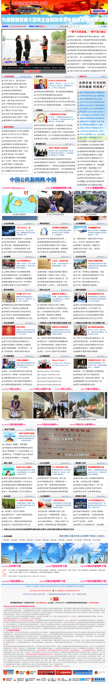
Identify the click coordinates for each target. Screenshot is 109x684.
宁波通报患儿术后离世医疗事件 (92, 115)
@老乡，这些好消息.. (60, 261)
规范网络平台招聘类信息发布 (15, 120)
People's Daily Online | (25, 576)
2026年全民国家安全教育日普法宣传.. (18, 338)
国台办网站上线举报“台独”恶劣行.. (89, 488)
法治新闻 (7, 257)
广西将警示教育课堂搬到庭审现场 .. (53, 338)
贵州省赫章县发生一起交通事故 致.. (18, 275)
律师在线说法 (45, 223)
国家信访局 (101, 570)
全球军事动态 (81, 356)
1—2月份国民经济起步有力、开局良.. (54, 312)
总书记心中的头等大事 (57, 81)
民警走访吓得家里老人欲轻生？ (91, 180)
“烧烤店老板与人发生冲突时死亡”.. (17, 285)
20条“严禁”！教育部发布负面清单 (52, 485)
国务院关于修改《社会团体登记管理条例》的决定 (55, 139)
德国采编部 (53, 540)
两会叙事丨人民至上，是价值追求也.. (54, 285)
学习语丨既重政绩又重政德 (86, 285)
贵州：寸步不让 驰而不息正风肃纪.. (53, 351)
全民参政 (43, 257)
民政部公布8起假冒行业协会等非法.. (18, 312)
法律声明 (42, 586)
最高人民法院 (34, 570)
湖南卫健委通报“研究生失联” (91, 99)
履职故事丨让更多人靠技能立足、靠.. (54, 278)
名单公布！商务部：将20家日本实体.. (18, 374)
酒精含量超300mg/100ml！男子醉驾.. (18, 282)
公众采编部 (35, 586)
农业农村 (7, 496)
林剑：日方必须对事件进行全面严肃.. (18, 371)
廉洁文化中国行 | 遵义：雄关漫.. (88, 249)
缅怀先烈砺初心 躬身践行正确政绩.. (18, 345)
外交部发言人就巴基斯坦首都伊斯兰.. (18, 381)
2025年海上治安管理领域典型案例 (17, 315)
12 (54, 65)
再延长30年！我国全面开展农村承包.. (18, 521)
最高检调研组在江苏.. (96, 294)
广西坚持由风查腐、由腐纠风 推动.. (53, 345)
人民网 (11, 572)
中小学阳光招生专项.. (60, 467)
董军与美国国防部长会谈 (85, 384)
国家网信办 (85, 570)
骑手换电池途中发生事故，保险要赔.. (54, 249)
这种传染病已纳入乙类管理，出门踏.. (90, 518)
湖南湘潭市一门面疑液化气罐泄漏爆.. (18, 278)
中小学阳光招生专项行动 (13, 104)
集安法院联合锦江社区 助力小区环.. (89, 318)
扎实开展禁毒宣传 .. (24, 261)
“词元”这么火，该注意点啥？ (15, 80)
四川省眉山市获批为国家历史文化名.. (90, 345)
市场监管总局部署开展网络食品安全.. (19, 448)
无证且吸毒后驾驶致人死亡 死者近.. (53, 245)
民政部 (74, 570)
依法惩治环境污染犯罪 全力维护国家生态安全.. (54, 129)
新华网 (15, 572)
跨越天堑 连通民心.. (60, 294)
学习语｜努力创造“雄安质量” (86, 278)
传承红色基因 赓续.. (96, 261)
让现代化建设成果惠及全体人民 (16, 168)
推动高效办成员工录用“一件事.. (16, 117)
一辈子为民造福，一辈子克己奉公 (87, 31)
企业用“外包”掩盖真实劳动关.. (16, 114)
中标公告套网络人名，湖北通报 (92, 134)
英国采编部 (45, 540)
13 (57, 65)
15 (63, 65)
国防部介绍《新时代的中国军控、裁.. (90, 378)
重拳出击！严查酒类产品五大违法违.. (19, 454)
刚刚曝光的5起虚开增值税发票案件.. (18, 305)
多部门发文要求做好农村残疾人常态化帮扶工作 (88, 54)
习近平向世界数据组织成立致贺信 (49, 95)
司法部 (79, 570)
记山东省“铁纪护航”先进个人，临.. (53, 518)
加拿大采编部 (97, 540)
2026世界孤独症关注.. (96, 500)
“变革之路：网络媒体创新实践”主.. (17, 245)
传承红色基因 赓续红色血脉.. (15, 94)
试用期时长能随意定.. (60, 228)
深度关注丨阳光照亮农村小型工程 (17, 525)
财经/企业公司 (45, 290)
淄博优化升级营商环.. (60, 327)
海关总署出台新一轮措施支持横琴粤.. (90, 478)
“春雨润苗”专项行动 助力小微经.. (52, 305)
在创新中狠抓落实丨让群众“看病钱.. (89, 511)
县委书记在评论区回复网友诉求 (92, 102)
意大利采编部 (78, 540)
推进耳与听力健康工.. (24, 467)
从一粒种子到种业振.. (24, 500)
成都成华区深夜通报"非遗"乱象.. (92, 121)
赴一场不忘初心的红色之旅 (14, 100)
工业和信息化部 (61, 570)
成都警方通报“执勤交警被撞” (86, 351)
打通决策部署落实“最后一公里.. (16, 151)
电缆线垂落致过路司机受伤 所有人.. (53, 242)
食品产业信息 (10, 429)
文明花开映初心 (59, 500)
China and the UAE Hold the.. (50, 371)
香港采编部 (13, 540)
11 (51, 65)
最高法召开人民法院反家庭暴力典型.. (90, 315)
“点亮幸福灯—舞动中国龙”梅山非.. (17, 351)
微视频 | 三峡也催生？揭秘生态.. (88, 245)
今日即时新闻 (9, 76)
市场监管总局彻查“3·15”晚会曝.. (16, 458)
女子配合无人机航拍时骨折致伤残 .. (53, 252)
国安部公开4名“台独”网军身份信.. (88, 491)
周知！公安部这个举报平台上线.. (92, 173)
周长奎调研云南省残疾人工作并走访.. (18, 481)
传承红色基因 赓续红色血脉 (90, 418)
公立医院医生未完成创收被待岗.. (93, 109)
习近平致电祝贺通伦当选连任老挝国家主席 (53, 98)
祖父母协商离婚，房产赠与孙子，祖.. (18, 348)
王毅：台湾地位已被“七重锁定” (87, 481)
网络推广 (103, 76)
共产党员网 (12, 570)
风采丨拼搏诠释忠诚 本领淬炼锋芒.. (54, 525)
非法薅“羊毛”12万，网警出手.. (16, 87)
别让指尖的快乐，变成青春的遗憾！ (18, 242)
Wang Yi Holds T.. (59, 360)
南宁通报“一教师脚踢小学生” (91, 137)
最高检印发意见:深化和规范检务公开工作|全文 (87, 47)
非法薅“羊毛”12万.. (24, 294)
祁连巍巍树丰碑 (94, 228)
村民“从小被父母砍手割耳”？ (90, 176)
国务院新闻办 (94, 570)
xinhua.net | (35, 576)
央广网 (25, 572)
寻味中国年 (20, 327)
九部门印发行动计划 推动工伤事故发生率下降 (87, 71)
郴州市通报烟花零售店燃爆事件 (92, 92)
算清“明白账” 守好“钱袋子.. (14, 154)
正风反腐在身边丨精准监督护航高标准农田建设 (88, 40)
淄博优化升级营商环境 (13, 90)
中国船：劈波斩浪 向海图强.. (50, 315)
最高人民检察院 (44, 570)
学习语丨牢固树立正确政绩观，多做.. (90, 272)
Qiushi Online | (13, 576)
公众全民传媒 (9, 223)
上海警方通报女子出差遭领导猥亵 (17, 272)
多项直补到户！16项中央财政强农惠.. (18, 515)
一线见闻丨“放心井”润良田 (14, 511)
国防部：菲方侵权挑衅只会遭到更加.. (90, 371)
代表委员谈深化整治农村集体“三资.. (53, 282)
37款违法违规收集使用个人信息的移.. (18, 239)
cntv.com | (43, 576)
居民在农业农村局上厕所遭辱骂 (92, 105)
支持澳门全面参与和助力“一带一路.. (89, 485)
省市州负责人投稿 (25, 76)
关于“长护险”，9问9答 (84, 521)
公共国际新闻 (45, 356)
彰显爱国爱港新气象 (96, 467)
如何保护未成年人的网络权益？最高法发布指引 (88, 61)
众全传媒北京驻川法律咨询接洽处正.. (18, 252)
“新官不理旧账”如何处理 (58, 148)
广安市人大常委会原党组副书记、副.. (90, 338)
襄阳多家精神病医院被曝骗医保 (92, 118)
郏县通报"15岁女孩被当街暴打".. (92, 112)
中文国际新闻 (9, 356)
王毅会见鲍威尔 (22, 360)
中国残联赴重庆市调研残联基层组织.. (18, 485)
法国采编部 (69, 540)
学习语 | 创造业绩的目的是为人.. (88, 282)
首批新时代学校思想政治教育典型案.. (54, 491)
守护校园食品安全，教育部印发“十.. (53, 481)
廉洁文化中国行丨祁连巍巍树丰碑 (34, 68)
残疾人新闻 (8, 463)
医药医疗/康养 (81, 496)
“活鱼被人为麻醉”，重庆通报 (15, 444)
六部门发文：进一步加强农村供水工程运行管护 (88, 57)
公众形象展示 (45, 496)
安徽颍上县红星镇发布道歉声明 (91, 183)
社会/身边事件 (9, 323)
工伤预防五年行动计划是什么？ (16, 171)
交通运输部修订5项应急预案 (15, 158)
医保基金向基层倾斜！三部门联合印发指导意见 (88, 67)
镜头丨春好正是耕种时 (12, 518)
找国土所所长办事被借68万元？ (92, 128)
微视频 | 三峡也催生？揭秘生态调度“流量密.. (62, 68)
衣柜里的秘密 (80, 252)
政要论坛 (39, 76)
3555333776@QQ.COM (18, 26)
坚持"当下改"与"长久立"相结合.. (16, 107)
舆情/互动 (83, 76)
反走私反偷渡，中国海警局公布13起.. (18, 318)
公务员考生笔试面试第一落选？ (92, 131)
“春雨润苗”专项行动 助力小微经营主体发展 (86, 43)
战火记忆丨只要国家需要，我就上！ (54, 515)
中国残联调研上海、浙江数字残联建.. (18, 488)
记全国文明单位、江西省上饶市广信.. (54, 521)
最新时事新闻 (9, 127)
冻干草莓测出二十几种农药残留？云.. (19, 451)
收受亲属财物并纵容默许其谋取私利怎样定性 (54, 159)
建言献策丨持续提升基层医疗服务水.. (54, 272)
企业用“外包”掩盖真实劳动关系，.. (53, 239)
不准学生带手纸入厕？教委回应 (92, 96)
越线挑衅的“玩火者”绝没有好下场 (88, 381)
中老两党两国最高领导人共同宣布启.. (18, 384)
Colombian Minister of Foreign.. (51, 378)
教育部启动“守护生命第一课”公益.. (53, 478)
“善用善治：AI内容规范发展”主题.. (17, 249)
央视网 (20, 572)
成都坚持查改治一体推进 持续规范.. (89, 348)
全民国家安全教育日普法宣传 (15, 84)
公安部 (69, 570)
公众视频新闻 (81, 223)
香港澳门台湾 (81, 463)
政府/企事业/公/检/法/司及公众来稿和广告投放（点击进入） (82, 536)
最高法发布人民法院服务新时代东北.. (90, 312)
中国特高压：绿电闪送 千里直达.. (52, 318)
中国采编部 (6, 540)
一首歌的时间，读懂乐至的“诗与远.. (89, 239)
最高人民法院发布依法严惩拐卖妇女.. (90, 305)
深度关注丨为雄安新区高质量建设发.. (54, 341)
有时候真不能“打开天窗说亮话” (87, 374)
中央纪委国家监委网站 (22, 570)
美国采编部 (29, 540)
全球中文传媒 (19, 6)
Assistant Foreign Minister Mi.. (50, 381)
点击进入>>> (42, 26)
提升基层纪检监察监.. (96, 327)
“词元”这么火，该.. (23, 228)
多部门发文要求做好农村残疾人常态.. (18, 478)
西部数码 (56, 572)
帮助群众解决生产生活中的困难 (16, 97)
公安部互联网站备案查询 (45, 572)
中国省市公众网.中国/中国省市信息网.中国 (55, 323)
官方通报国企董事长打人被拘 (91, 125)
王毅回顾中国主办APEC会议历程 (16, 378)
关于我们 (28, 586)
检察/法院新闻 (81, 290)
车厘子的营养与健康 (26, 433)
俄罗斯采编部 (87, 540)
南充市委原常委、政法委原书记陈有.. (90, 341)
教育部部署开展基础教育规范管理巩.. (54, 488)
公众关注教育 (45, 463)
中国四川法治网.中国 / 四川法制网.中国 (90, 323)
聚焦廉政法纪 (41, 144)
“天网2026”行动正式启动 (13, 110)
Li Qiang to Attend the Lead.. (49, 374)
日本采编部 (37, 540)
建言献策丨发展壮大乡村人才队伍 (52, 275)
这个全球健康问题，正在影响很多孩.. (90, 515)
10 (48, 65)
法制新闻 (39, 110)
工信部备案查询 (32, 572)
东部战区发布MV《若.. (97, 360)
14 (60, 65)
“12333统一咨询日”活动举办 (15, 161)
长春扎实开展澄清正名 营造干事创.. (53, 348)
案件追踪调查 (9, 290)
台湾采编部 (21, 540)
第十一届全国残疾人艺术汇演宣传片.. (18, 491)
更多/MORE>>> (69, 76)
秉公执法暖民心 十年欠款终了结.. (88, 308)
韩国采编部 (61, 540)
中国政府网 (52, 570)
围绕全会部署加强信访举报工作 (16, 148)
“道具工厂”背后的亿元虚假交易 (16, 308)
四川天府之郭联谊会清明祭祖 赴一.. (18, 341)
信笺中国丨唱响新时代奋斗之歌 (52, 511)
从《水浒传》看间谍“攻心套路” (11, 68)
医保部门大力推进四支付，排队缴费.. (90, 525)
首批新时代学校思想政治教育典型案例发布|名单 (88, 50)
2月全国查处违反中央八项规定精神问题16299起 (54, 172)
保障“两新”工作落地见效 (13, 164)
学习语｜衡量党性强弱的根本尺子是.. (90, 275)
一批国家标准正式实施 (57, 114)
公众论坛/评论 (81, 257)
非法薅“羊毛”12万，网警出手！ (18, 418)
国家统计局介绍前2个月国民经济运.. (53, 308)
